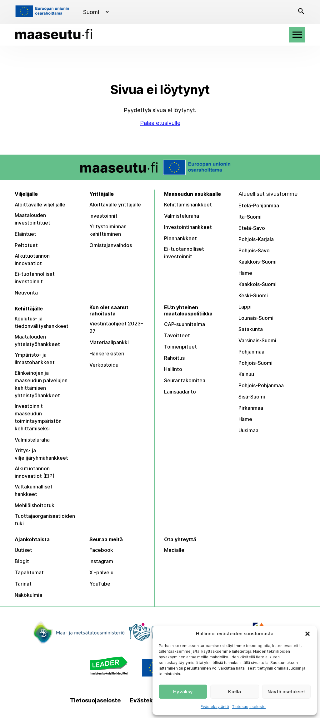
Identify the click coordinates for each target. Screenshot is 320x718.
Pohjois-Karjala (256, 239)
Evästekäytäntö (215, 706)
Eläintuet (25, 234)
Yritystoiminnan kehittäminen (108, 230)
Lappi (245, 307)
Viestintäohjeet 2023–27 (116, 327)
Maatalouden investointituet (32, 219)
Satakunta (250, 329)
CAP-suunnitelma (184, 324)
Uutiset (23, 550)
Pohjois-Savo (254, 250)
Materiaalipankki (109, 342)
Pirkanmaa (250, 408)
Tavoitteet (177, 335)
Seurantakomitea (184, 380)
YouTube (99, 584)
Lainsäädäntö (180, 392)
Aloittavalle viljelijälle (40, 204)
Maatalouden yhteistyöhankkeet (37, 340)
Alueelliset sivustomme (268, 194)
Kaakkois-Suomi (257, 262)
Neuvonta (26, 293)
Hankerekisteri (106, 353)
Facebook (101, 550)
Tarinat (23, 584)
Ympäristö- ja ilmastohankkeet (35, 358)
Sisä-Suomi (251, 397)
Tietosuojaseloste (249, 706)
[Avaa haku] (301, 12)
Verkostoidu (103, 365)
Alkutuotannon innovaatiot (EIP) (34, 472)
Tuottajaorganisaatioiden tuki (45, 520)
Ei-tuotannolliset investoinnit (35, 278)
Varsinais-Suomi (257, 340)
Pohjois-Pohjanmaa (261, 385)
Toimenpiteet (180, 347)
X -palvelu (101, 572)
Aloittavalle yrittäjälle (115, 204)
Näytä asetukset (286, 692)
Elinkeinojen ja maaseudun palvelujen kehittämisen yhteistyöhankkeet (41, 384)
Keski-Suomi (253, 295)
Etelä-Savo (251, 228)
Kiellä (234, 692)
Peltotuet (26, 245)
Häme (245, 273)
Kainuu (246, 374)
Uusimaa (248, 430)
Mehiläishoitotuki (35, 505)
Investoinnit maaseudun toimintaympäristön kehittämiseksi (38, 417)
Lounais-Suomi (255, 318)
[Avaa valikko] (297, 34)
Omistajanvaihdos (110, 245)
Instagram (101, 561)
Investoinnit (103, 216)
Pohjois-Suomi (255, 363)
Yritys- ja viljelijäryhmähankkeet (41, 454)
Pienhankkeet (180, 238)
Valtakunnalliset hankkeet (33, 490)
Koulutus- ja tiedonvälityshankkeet (41, 322)
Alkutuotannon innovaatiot (32, 259)
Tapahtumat (29, 572)
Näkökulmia (28, 595)
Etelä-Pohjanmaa (258, 205)
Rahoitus (174, 358)
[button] (307, 634)
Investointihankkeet (188, 227)
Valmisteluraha (181, 216)
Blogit (22, 561)
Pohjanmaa (251, 352)
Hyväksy (183, 692)
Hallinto (173, 369)
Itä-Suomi (250, 217)
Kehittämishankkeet (188, 204)
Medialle (174, 550)
